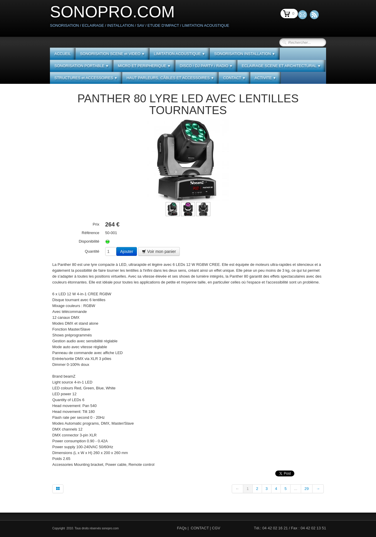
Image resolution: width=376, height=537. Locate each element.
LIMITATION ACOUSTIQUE (179, 53)
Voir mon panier (159, 251)
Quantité (92, 251)
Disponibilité (89, 241)
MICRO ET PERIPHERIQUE (144, 66)
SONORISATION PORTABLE (81, 66)
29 (307, 488)
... (295, 488)
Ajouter (126, 251)
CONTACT (234, 78)
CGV (216, 528)
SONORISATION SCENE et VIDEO (112, 53)
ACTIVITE (265, 78)
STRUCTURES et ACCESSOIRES (86, 78)
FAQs (182, 528)
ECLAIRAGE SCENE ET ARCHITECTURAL (281, 66)
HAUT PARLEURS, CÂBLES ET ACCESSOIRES (170, 78)
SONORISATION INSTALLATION (244, 53)
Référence (90, 233)
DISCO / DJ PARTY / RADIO (206, 66)
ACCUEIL (62, 53)
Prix (96, 224)
